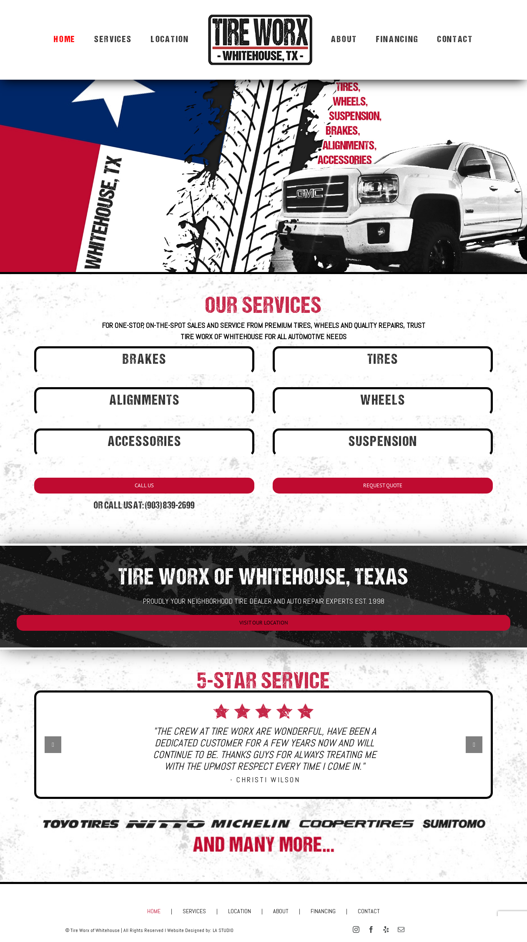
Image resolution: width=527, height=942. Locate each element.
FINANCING (323, 911)
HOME (154, 911)
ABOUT (281, 911)
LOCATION (239, 911)
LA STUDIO (223, 930)
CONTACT (369, 911)
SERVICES (194, 911)
